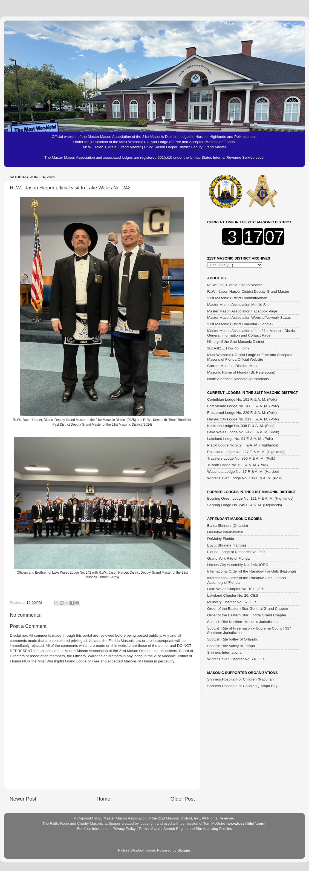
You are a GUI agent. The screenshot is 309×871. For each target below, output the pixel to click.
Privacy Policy (123, 829)
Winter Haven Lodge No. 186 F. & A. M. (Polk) (244, 478)
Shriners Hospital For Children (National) (240, 679)
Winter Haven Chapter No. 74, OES (236, 659)
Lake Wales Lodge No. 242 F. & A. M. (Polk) (243, 432)
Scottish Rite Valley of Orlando (232, 639)
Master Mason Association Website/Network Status (249, 317)
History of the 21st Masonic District (235, 342)
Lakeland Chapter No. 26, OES (232, 595)
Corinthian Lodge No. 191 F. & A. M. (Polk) (242, 399)
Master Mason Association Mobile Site (238, 305)
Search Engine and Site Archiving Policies (197, 829)
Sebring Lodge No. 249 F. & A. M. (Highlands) (244, 505)
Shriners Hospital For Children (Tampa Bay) (243, 686)
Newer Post (23, 799)
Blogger (184, 850)
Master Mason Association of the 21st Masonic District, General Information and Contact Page (252, 333)
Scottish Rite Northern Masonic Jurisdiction (242, 622)
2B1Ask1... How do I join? (228, 348)
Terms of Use (149, 829)
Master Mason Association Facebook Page (242, 311)
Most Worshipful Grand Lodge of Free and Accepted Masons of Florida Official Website (249, 357)
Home (103, 799)
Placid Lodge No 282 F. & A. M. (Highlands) (242, 445)
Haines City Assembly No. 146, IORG (237, 565)
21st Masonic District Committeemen (237, 298)
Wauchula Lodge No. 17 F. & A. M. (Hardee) (243, 471)
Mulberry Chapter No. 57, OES (232, 602)
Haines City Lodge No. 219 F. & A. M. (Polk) (243, 419)
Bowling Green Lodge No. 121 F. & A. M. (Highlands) (250, 498)
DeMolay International (225, 532)
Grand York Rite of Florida (228, 558)
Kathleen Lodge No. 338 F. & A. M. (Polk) (241, 426)
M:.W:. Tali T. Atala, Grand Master (234, 285)
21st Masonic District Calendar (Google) (240, 324)
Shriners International (224, 652)
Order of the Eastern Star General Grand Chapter (247, 609)
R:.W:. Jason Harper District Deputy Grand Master (248, 291)
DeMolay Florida (220, 539)
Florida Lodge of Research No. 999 (236, 552)
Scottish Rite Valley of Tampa (231, 646)
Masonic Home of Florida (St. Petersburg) (241, 372)
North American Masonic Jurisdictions (238, 379)
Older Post (183, 799)
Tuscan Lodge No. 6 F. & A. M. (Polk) (237, 465)
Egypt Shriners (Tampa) (226, 545)
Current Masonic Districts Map (232, 366)
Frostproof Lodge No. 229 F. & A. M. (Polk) (242, 413)
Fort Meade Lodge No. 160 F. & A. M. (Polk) (243, 406)
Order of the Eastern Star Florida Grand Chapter (246, 615)
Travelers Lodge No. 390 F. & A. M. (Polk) (241, 458)
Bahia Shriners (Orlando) (227, 525)
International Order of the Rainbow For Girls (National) (251, 571)
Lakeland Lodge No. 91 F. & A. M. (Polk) (240, 439)
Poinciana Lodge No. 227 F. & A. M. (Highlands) (246, 452)
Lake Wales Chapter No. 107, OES (235, 589)
